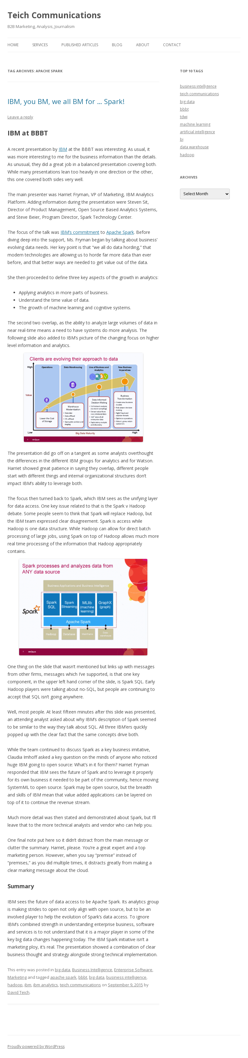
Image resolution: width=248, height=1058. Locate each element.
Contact (172, 44)
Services (40, 44)
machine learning (195, 124)
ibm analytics (45, 985)
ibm (27, 985)
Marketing (17, 977)
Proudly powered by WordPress (36, 1046)
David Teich (18, 992)
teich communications (80, 985)
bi (181, 139)
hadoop (15, 985)
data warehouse (194, 147)
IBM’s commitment (80, 232)
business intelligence (126, 977)
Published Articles (79, 44)
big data (62, 970)
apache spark (63, 977)
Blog (117, 44)
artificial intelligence (197, 132)
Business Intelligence (92, 970)
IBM (63, 149)
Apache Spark (120, 232)
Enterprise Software (133, 970)
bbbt (82, 977)
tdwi (183, 116)
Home (13, 44)
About (142, 44)
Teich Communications (54, 15)
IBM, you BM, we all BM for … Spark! (66, 101)
